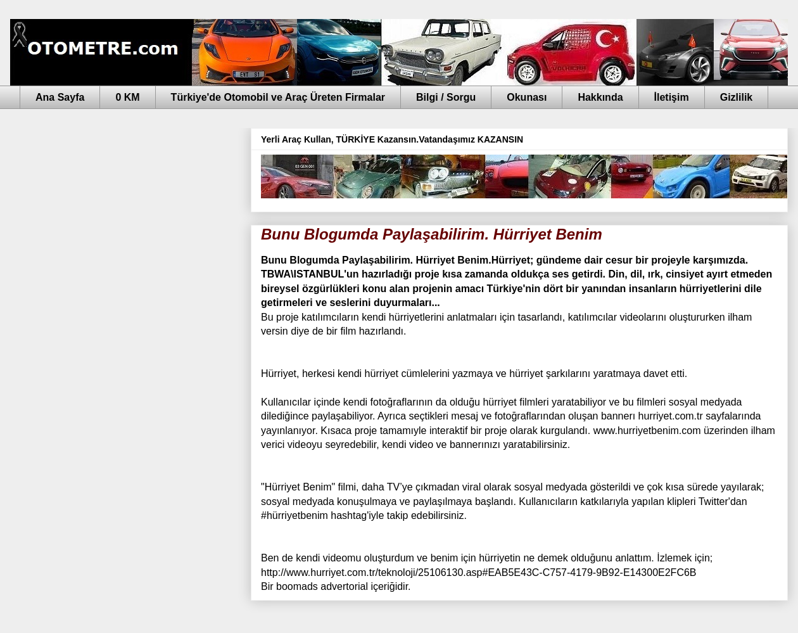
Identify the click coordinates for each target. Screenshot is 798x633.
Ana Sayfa (59, 97)
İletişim (671, 97)
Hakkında (600, 97)
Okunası (527, 97)
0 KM (127, 97)
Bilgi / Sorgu (446, 97)
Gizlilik (736, 97)
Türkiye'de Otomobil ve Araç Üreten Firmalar (278, 97)
